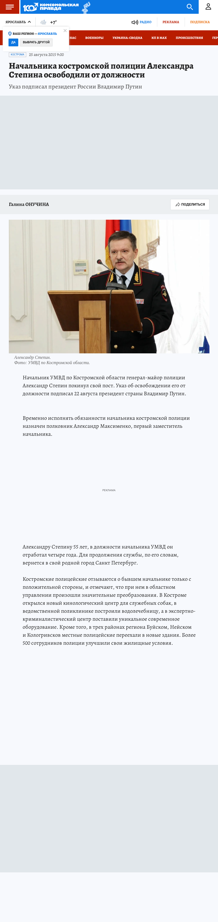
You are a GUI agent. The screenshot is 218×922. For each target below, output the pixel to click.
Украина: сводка (127, 38)
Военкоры (94, 38)
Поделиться (190, 204)
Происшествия (189, 38)
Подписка (200, 22)
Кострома (17, 54)
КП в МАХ (159, 38)
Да (13, 42)
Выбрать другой (36, 42)
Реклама (171, 22)
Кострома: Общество (69, 705)
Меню (7, 6)
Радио (145, 22)
